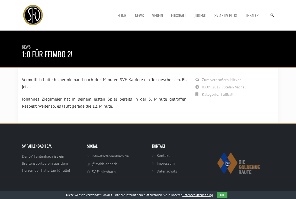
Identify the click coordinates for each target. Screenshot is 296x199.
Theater (252, 15)
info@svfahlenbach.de (110, 155)
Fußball (178, 15)
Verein (157, 15)
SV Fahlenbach (104, 171)
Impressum (166, 163)
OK (222, 195)
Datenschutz (167, 171)
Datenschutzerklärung (197, 195)
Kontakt (163, 155)
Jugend (200, 15)
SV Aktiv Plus (225, 15)
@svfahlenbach (104, 163)
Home (122, 15)
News (139, 15)
